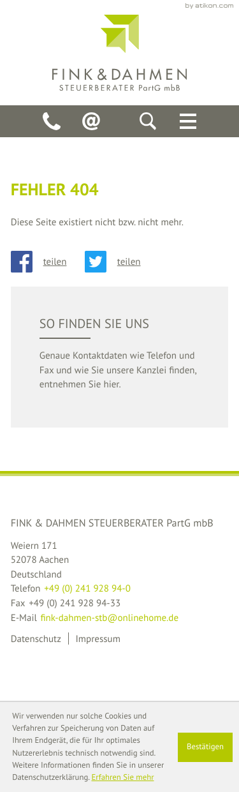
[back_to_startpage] (119, 52)
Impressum (97, 638)
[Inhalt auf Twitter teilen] (122, 262)
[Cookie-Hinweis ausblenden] (205, 747)
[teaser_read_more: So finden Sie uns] (120, 357)
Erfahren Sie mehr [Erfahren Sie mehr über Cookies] (122, 777)
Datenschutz (36, 638)
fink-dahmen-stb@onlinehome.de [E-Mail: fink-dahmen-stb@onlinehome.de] (109, 617)
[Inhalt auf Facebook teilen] (48, 262)
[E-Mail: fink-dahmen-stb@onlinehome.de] (91, 121)
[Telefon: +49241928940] (52, 121)
